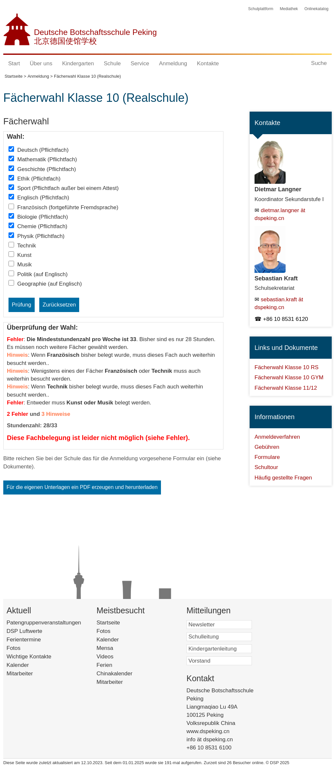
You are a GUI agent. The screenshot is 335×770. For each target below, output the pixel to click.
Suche (319, 63)
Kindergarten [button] (78, 63)
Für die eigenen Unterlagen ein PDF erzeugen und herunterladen (82, 487)
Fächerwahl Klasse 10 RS (287, 367)
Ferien (113, 665)
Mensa (115, 648)
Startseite (119, 622)
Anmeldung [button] (173, 63)
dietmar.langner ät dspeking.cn (280, 214)
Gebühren (267, 447)
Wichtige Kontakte (29, 656)
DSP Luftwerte (24, 631)
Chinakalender (123, 673)
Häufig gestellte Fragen (283, 478)
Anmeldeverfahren (277, 437)
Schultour (266, 467)
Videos (114, 656)
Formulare (267, 457)
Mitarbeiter (20, 673)
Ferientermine (24, 639)
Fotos (14, 648)
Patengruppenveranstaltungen (44, 623)
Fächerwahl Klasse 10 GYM (289, 377)
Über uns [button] (41, 63)
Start (14, 63)
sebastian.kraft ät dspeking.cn (279, 303)
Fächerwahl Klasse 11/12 (286, 388)
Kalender (18, 665)
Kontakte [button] (208, 63)
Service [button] (140, 63)
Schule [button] (112, 63)
